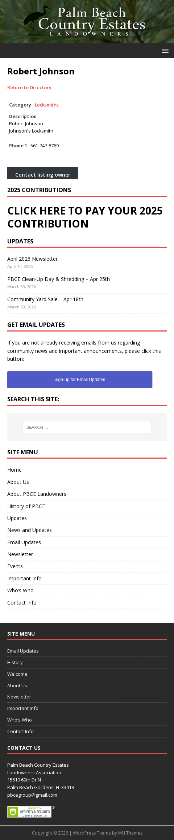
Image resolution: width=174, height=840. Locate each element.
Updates (17, 518)
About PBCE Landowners (36, 493)
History (15, 662)
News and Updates (29, 530)
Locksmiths (46, 105)
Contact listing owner (42, 175)
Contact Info (22, 602)
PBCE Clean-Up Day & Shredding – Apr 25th (58, 279)
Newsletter (20, 554)
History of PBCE (26, 506)
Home (14, 469)
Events (15, 566)
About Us (18, 482)
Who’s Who (20, 590)
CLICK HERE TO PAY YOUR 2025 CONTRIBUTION (85, 217)
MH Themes (130, 833)
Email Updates (24, 542)
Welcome (17, 674)
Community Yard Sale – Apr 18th (45, 299)
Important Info (24, 578)
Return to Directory (29, 87)
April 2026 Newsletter (32, 258)
